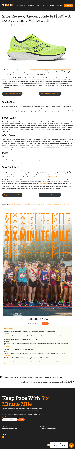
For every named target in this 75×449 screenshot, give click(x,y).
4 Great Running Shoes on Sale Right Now (18, 349)
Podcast (38, 5)
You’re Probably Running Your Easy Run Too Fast (21, 339)
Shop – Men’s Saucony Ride (12, 93)
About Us (52, 5)
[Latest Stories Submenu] (24, 5)
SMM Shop (59, 5)
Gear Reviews (31, 5)
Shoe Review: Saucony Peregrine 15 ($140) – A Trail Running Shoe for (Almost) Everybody (38, 204)
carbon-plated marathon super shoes (40, 69)
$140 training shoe (53, 176)
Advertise (45, 5)
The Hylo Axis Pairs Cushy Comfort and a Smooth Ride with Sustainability (30, 331)
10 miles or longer (42, 183)
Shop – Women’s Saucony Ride (49, 93)
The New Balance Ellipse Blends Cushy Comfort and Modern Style (27, 358)
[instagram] (3, 437)
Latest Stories (20, 5)
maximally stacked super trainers (62, 69)
